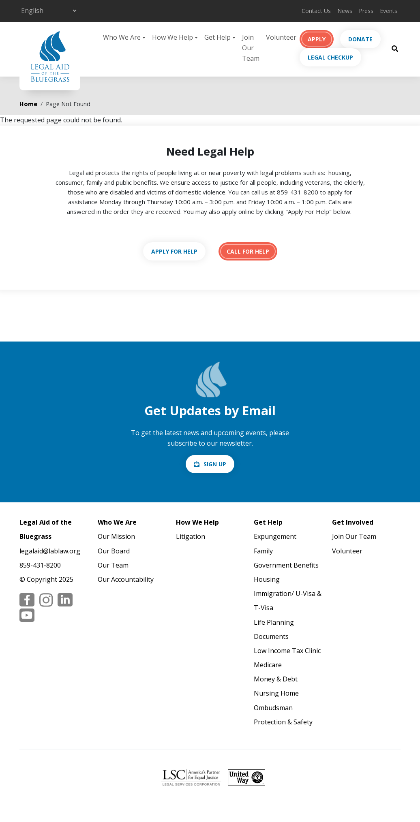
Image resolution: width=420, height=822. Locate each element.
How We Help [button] (172, 37)
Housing (267, 579)
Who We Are (117, 522)
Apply (317, 39)
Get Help (268, 522)
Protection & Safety (283, 721)
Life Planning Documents (274, 629)
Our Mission (116, 536)
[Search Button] (395, 48)
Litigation (190, 536)
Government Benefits (286, 565)
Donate (360, 39)
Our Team (113, 565)
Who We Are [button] (122, 37)
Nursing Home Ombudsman (276, 700)
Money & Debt (276, 679)
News (344, 11)
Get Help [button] (217, 37)
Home (28, 104)
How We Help (197, 522)
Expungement (275, 536)
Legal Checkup (330, 57)
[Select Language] (48, 10)
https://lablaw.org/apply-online (174, 251)
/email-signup (210, 464)
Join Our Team (250, 47)
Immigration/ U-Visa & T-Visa (287, 600)
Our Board (114, 551)
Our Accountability (126, 579)
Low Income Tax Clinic (287, 650)
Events (388, 11)
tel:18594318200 (248, 251)
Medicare (268, 664)
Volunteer (281, 37)
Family (263, 551)
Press (366, 11)
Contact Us (316, 11)
